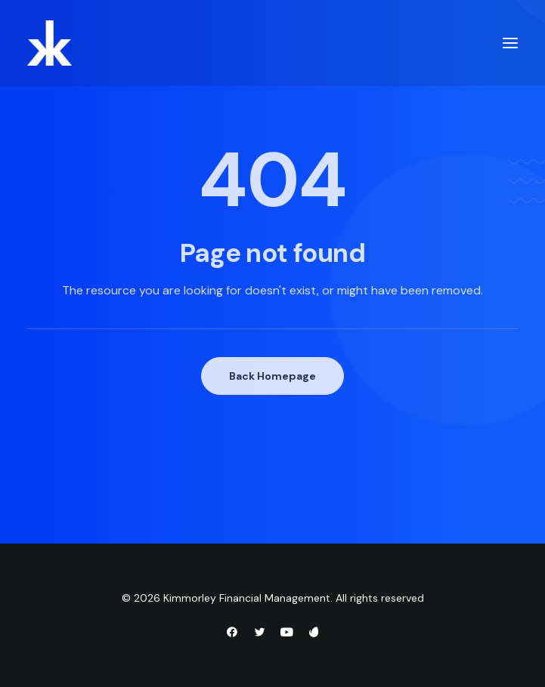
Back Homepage (272, 376)
